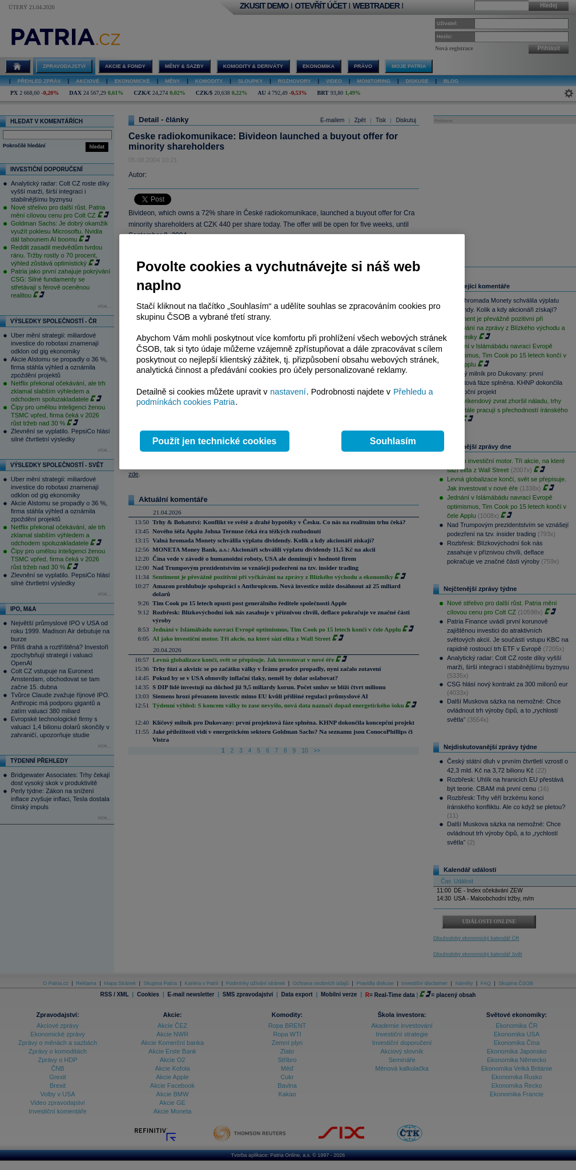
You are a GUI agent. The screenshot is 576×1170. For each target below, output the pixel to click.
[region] (292, 352)
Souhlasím (393, 441)
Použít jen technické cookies (214, 441)
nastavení (287, 391)
